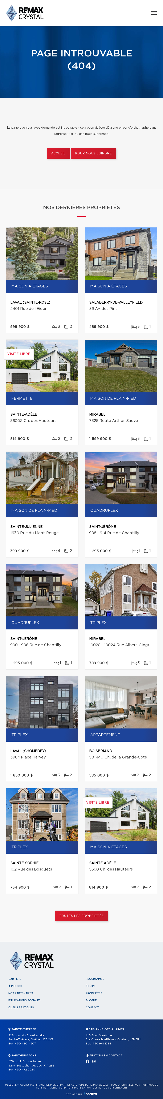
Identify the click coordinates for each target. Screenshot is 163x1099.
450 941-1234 (101, 1043)
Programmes (95, 979)
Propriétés (94, 993)
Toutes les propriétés (81, 916)
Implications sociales (24, 1000)
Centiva (90, 1093)
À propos (15, 986)
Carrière (14, 979)
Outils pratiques (21, 1007)
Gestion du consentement (110, 1088)
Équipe (90, 986)
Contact (92, 1007)
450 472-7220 (25, 1069)
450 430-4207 (25, 1043)
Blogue (91, 1000)
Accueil (58, 153)
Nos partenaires (20, 993)
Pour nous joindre (93, 153)
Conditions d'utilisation (75, 1088)
